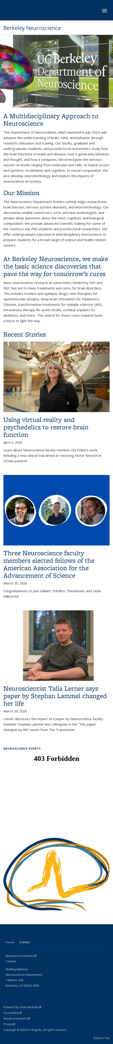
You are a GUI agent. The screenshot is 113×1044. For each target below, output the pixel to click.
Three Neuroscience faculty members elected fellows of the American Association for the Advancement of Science (48, 564)
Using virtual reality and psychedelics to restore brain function (45, 427)
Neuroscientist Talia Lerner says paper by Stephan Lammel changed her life (55, 696)
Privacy (9, 1024)
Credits (24, 942)
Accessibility (12, 1013)
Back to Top (102, 1038)
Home (10, 942)
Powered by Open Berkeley (22, 1007)
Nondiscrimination (16, 1018)
